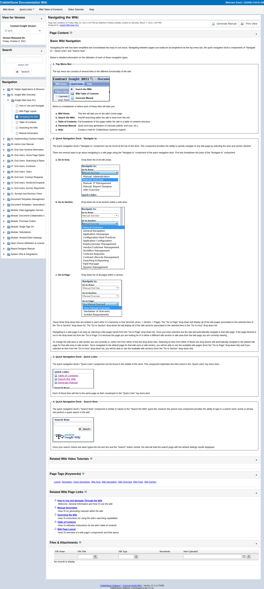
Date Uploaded (190, 551)
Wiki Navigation (109, 482)
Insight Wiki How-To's (69, 25)
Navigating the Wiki (28, 116)
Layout (57, 482)
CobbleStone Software (110, 585)
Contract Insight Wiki (132, 585)
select (40, 31)
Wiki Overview (125, 482)
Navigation (67, 482)
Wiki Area (95, 482)
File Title (82, 551)
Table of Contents (27, 122)
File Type (123, 551)
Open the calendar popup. (244, 557)
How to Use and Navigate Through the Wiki (40, 105)
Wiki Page (138, 482)
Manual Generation (28, 133)
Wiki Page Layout (27, 111)
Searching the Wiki (28, 127)
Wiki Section (150, 482)
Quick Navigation (81, 482)
